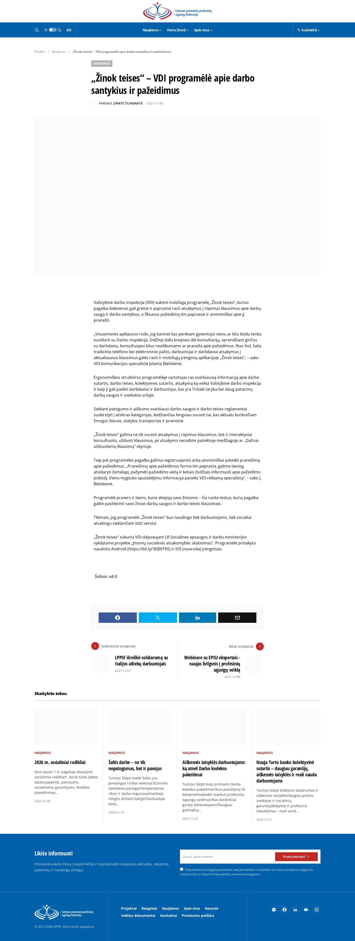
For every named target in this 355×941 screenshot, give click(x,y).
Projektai (129, 908)
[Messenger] (274, 909)
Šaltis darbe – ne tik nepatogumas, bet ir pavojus (134, 764)
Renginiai (149, 908)
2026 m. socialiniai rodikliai (60, 761)
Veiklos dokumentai (138, 915)
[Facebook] (284, 909)
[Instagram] (316, 909)
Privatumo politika (198, 915)
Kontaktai (168, 915)
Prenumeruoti (294, 856)
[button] (37, 30)
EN (69, 30)
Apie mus (192, 908)
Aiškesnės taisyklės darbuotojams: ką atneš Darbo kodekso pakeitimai (214, 767)
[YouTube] (306, 909)
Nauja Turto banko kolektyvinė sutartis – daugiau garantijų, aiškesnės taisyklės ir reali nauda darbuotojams (286, 771)
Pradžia (40, 52)
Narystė (211, 908)
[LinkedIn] (295, 909)
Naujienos (59, 52)
